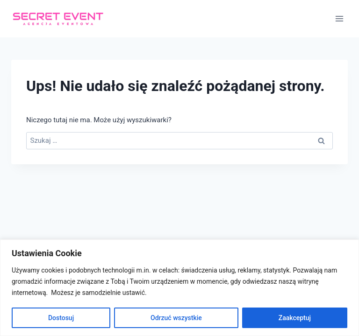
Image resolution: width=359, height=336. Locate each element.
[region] (179, 287)
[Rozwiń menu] (339, 18)
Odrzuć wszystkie (176, 318)
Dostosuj (61, 318)
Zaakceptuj (295, 318)
